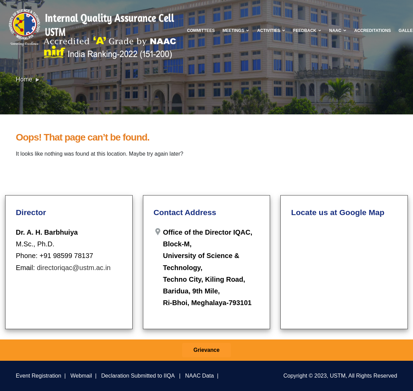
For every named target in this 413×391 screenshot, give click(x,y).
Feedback (307, 30)
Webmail (81, 375)
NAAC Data (199, 375)
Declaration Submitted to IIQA (137, 375)
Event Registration (38, 375)
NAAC (337, 30)
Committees (201, 30)
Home (24, 79)
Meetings (235, 30)
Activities (271, 30)
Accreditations (372, 30)
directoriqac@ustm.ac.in (74, 267)
